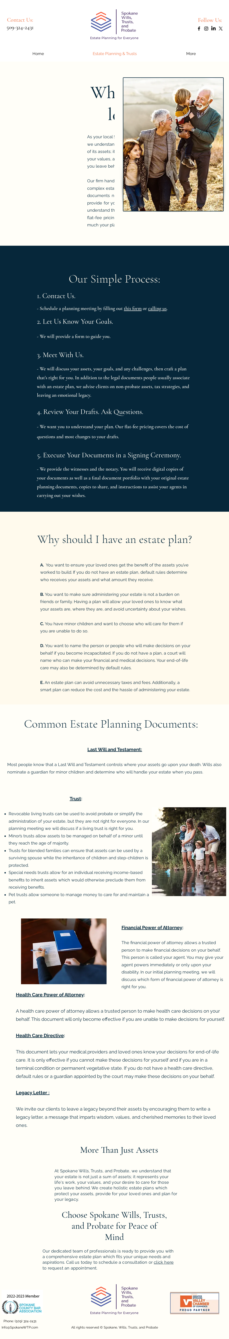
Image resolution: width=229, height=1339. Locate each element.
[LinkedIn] (213, 28)
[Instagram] (206, 28)
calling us (157, 308)
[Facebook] (199, 28)
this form (133, 308)
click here (164, 1262)
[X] (220, 28)
